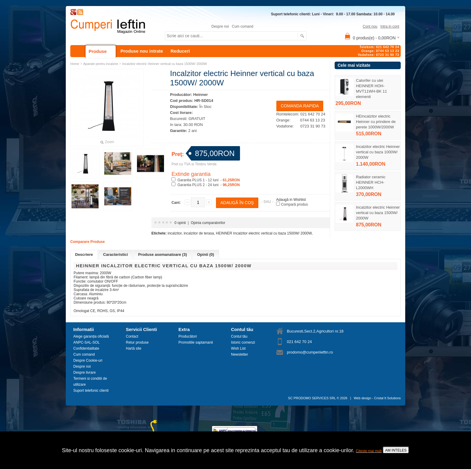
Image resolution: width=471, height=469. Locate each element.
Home (74, 64)
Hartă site (133, 348)
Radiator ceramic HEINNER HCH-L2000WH (370, 182)
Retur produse (137, 342)
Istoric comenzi (243, 342)
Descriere (84, 254)
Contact (132, 336)
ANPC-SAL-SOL (86, 342)
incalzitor (175, 233)
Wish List (238, 348)
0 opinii (180, 223)
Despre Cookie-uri (87, 360)
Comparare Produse (87, 242)
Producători (187, 336)
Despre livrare (84, 372)
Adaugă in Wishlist (291, 200)
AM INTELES (395, 450)
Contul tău (239, 336)
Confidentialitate (86, 348)
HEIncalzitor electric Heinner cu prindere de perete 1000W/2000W (376, 121)
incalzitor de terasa (199, 233)
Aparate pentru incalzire (100, 64)
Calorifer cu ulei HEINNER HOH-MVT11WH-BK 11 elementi (371, 88)
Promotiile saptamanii (195, 342)
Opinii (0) (205, 254)
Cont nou (370, 26)
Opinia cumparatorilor (208, 223)
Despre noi (220, 26)
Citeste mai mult (369, 451)
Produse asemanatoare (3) (162, 254)
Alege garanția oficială (91, 336)
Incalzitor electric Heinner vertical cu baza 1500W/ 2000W (378, 212)
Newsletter (239, 354)
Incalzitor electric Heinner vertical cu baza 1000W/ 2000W (378, 152)
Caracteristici (115, 254)
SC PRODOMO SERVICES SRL (312, 398)
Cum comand (242, 26)
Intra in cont (389, 26)
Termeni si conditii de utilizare (90, 381)
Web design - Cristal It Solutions (377, 398)
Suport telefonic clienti (90, 390)
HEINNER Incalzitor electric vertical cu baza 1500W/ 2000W (264, 233)
